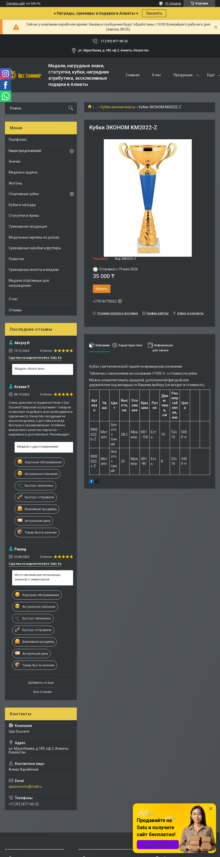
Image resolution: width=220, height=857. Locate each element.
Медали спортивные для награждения (29, 283)
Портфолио (18, 140)
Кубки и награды (22, 205)
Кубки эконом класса (118, 107)
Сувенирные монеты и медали (33, 270)
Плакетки (16, 259)
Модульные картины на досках (34, 237)
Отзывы (15, 310)
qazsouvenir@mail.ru (25, 786)
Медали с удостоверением (37, 446)
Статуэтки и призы (24, 215)
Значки (14, 161)
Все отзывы (42, 692)
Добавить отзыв (41, 682)
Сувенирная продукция (28, 226)
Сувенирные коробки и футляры (35, 248)
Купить (102, 289)
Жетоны (15, 183)
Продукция (182, 75)
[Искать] (71, 108)
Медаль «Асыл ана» (30, 368)
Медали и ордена (23, 172)
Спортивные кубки (24, 194)
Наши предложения (25, 151)
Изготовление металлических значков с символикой (37, 577)
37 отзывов (173, 3)
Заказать (154, 13)
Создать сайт (15, 3)
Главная (132, 75)
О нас (156, 75)
